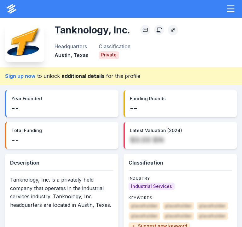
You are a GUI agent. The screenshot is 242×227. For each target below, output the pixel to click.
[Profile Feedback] (145, 30)
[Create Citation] (159, 30)
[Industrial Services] (152, 186)
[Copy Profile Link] (173, 30)
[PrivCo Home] (11, 9)
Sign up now (20, 76)
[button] (230, 9)
